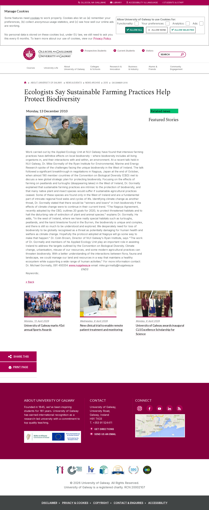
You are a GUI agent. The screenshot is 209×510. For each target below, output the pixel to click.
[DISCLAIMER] (51, 503)
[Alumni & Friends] (156, 68)
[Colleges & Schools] (97, 68)
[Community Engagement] (176, 68)
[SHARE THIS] (18, 356)
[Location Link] (160, 435)
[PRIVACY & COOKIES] (77, 503)
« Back (30, 282)
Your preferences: (153, 23)
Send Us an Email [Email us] (105, 434)
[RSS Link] (179, 408)
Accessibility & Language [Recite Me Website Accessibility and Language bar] (142, 2)
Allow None (159, 30)
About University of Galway (46, 82)
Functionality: (125, 23)
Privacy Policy (102, 38)
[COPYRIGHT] (103, 503)
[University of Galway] (47, 54)
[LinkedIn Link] (169, 408)
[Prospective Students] (93, 51)
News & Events (74, 82)
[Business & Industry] (136, 68)
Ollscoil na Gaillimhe (93, 2)
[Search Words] (172, 54)
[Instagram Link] (139, 408)
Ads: (195, 23)
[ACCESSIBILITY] (158, 503)
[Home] (25, 82)
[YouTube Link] (159, 408)
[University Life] (51, 68)
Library (117, 2)
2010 (105, 82)
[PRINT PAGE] (18, 367)
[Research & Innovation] (116, 68)
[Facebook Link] (149, 408)
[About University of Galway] (74, 68)
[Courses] (32, 68)
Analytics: (178, 23)
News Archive (92, 82)
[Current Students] (124, 51)
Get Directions (104, 429)
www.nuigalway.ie (79, 265)
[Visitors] (147, 51)
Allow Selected (184, 30)
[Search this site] (182, 55)
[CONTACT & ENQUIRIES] (130, 503)
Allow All (136, 30)
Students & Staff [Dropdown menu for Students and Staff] (173, 2)
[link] (59, 470)
